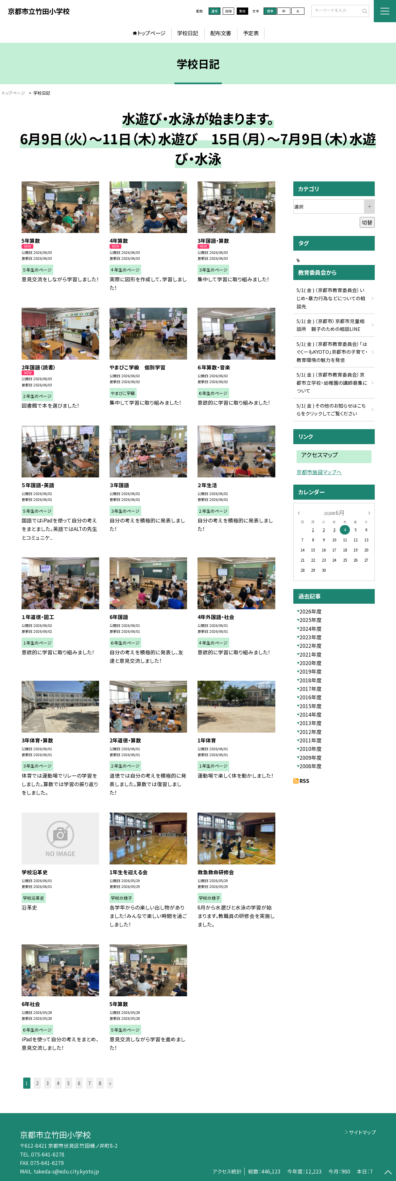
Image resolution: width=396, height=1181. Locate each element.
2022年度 (311, 645)
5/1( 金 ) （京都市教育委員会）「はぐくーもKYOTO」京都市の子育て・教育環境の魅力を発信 (332, 351)
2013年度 (311, 722)
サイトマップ (362, 1132)
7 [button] (89, 1083)
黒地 (242, 11)
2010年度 (311, 748)
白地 (228, 11)
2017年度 (311, 688)
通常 (214, 11)
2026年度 (311, 611)
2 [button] (37, 1083)
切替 (367, 222)
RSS (304, 780)
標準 (270, 11)
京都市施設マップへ (319, 472)
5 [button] (68, 1083)
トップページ (151, 33)
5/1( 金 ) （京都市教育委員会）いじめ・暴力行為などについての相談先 (331, 298)
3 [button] (47, 1083)
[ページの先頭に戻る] (388, 1173)
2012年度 (311, 731)
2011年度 (311, 740)
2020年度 (311, 662)
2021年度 (311, 654)
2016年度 (311, 697)
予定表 (251, 33)
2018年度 (311, 680)
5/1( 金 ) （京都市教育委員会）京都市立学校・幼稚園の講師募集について (332, 382)
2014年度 (311, 714)
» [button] (110, 1083)
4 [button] (58, 1083)
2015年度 (311, 705)
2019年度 (311, 671)
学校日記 (187, 33)
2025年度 (311, 619)
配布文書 (220, 33)
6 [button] (79, 1083)
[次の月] (369, 512)
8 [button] (100, 1083)
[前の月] (299, 512)
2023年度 (311, 637)
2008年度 (311, 765)
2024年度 (311, 628)
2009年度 (311, 757)
